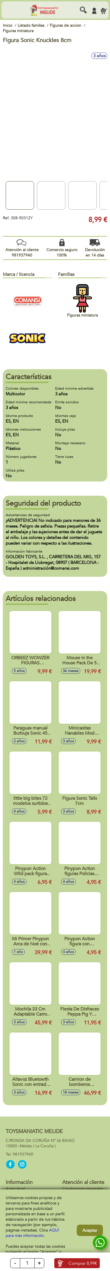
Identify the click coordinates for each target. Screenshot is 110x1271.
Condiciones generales (82, 1188)
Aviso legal (15, 1188)
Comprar (83, 1263)
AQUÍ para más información (32, 1232)
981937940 (23, 1154)
